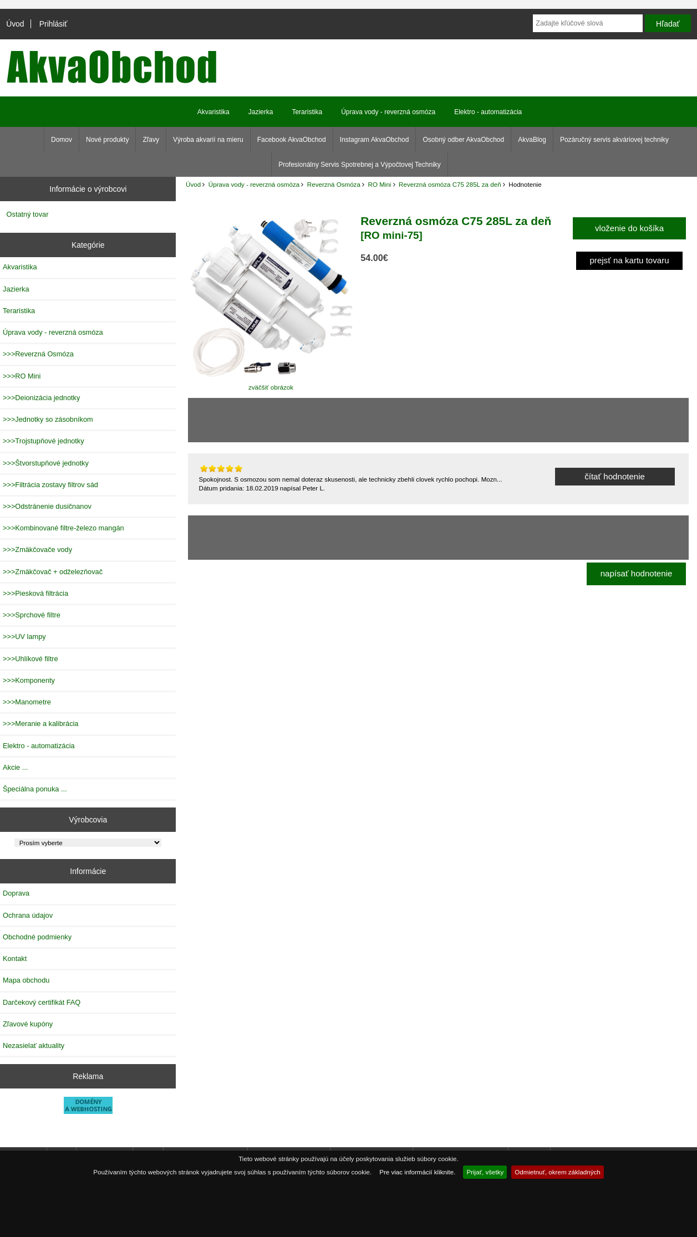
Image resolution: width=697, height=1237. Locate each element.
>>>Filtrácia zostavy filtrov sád (50, 485)
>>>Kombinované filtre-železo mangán (63, 528)
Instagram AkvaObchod (374, 140)
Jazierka (260, 112)
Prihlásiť (53, 23)
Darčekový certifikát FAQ (41, 1002)
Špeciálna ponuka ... (35, 789)
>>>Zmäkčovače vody (37, 549)
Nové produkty (107, 140)
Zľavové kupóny (28, 1024)
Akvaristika (213, 112)
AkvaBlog (532, 140)
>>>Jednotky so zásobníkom (48, 419)
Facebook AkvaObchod (291, 140)
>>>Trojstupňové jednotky (43, 441)
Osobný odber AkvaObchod (463, 140)
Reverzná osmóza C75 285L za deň (450, 184)
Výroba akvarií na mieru (208, 140)
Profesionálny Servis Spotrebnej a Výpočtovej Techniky (359, 164)
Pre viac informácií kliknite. (417, 1171)
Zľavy (151, 140)
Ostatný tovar (28, 214)
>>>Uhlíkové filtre (30, 659)
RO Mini (379, 184)
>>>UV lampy (24, 636)
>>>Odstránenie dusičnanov (47, 506)
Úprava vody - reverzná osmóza (253, 184)
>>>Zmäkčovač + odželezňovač (53, 572)
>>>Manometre (27, 702)
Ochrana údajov (28, 915)
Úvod (15, 23)
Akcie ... (15, 767)
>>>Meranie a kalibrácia (40, 723)
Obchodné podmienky (37, 937)
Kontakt (15, 958)
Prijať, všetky (484, 1171)
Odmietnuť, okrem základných (558, 1171)
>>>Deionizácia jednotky (41, 397)
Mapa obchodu (26, 980)
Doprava (16, 893)
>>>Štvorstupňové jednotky (46, 463)
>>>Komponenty (29, 680)
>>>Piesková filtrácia (35, 593)
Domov (61, 140)
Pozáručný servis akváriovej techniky (614, 140)
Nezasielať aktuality (33, 1045)
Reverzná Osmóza (333, 184)
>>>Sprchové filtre (31, 615)
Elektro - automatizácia (488, 112)
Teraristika (307, 112)
